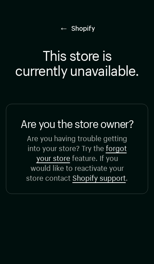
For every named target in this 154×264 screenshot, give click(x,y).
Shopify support (99, 177)
